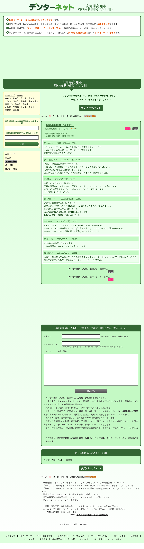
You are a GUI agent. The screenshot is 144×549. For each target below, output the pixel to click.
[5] (67, 116)
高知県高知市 (51, 129)
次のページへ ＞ (91, 107)
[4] (62, 116)
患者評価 (43, 539)
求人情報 (9, 165)
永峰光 (118, 539)
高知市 (8, 98)
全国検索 (62, 536)
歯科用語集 (57, 539)
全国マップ (10, 95)
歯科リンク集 (120, 536)
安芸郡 (8, 107)
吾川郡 (31, 107)
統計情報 (84, 539)
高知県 (20, 95)
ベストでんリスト (78, 536)
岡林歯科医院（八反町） (60, 125)
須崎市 (16, 101)
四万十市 (9, 104)
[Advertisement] (72, 57)
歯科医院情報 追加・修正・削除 (61, 512)
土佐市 (8, 101)
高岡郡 (8, 110)
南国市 (31, 98)
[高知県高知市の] (83, 116)
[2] (54, 116)
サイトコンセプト (59, 500)
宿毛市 (24, 101)
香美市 (26, 104)
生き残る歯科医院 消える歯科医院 (92, 515)
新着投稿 (134, 536)
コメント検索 (11, 169)
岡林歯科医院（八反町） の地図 (58, 460)
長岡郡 (16, 107)
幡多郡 (16, 110)
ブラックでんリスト (58, 494)
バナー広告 (98, 539)
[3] (58, 116)
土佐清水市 (33, 101)
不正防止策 (133, 428)
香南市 (18, 104)
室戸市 (16, 98)
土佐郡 (24, 107)
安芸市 (24, 98)
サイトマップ (26, 536)
